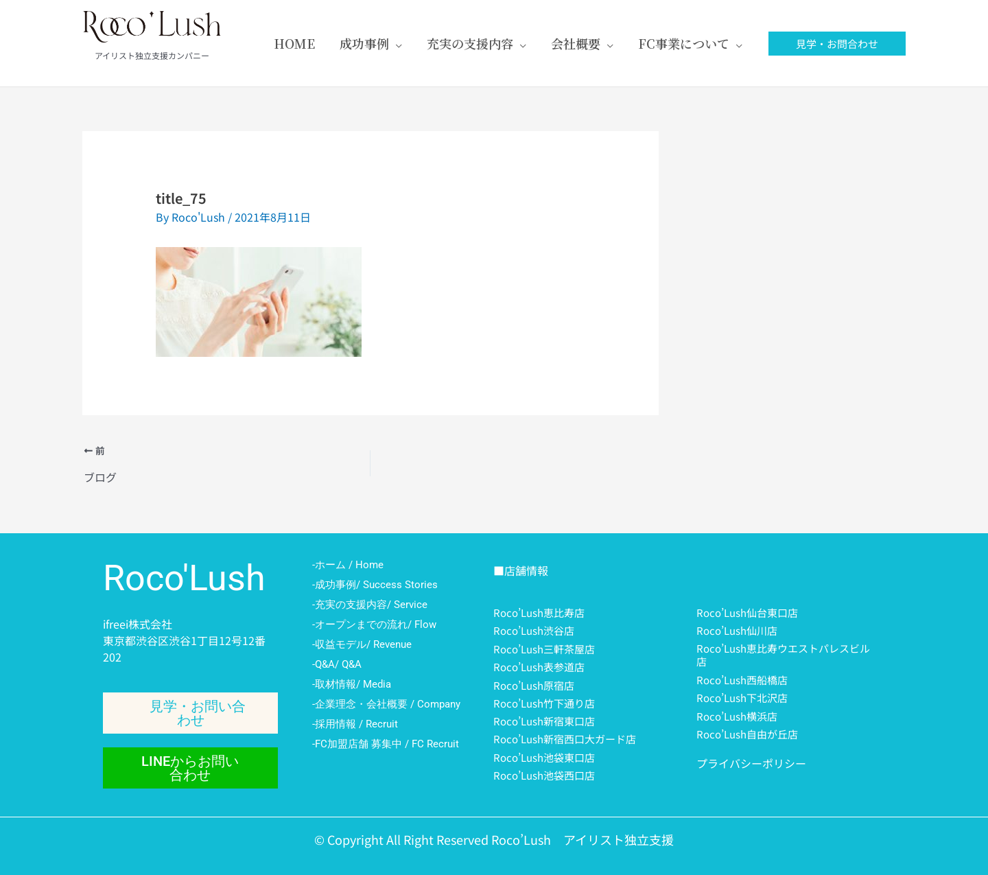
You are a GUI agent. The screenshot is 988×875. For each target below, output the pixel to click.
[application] (395, 43)
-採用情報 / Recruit (355, 724)
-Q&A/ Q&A (337, 664)
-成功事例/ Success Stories (375, 585)
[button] (837, 44)
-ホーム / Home (348, 565)
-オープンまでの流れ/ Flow (374, 624)
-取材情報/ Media (351, 684)
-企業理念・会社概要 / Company (386, 704)
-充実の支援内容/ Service (369, 604)
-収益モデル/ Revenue (362, 644)
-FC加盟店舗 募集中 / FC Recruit (385, 744)
